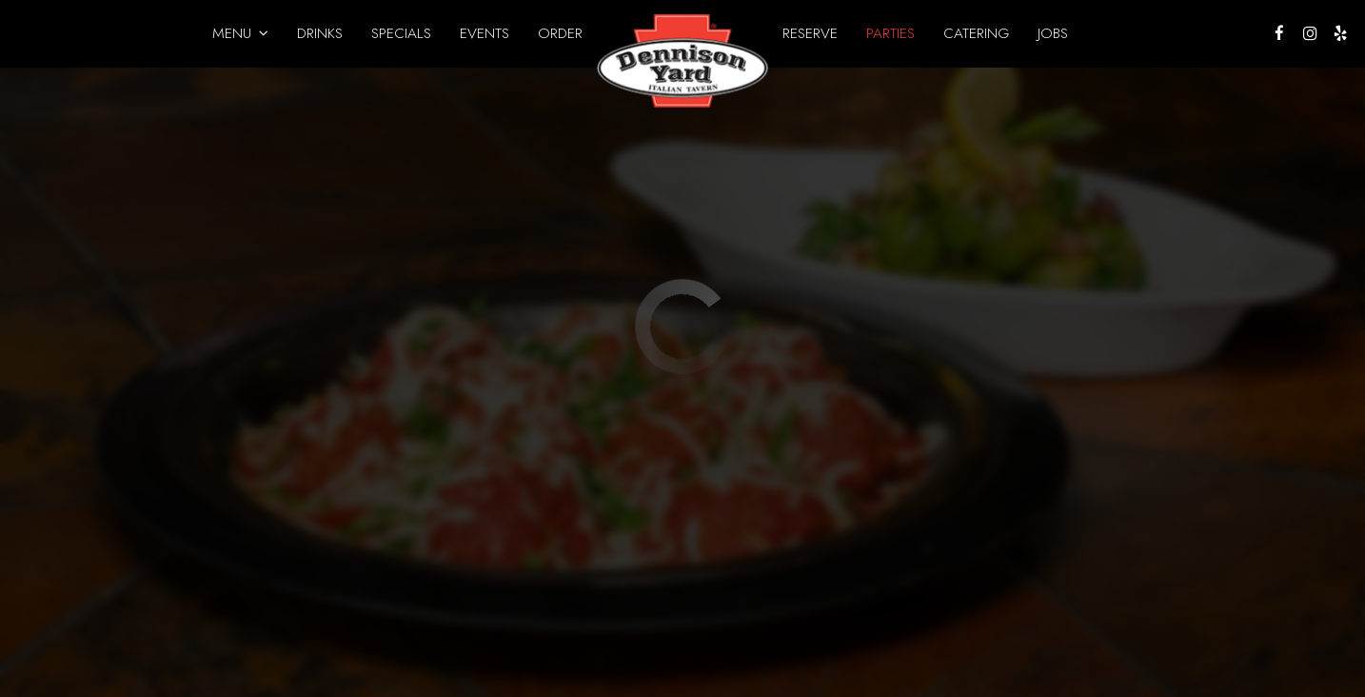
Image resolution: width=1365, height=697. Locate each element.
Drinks (320, 33)
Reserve (810, 33)
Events (484, 33)
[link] (682, 61)
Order (560, 33)
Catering (976, 33)
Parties (890, 33)
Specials (401, 33)
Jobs (1053, 33)
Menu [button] (240, 33)
